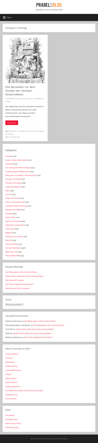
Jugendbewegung (13, 187)
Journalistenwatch (13, 370)
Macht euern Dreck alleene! (17, 288)
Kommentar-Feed (13, 423)
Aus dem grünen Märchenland (17, 168)
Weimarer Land (11, 252)
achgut (8, 374)
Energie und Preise (13, 179)
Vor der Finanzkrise (13, 248)
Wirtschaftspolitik (12, 256)
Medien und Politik (12, 210)
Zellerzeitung (11, 366)
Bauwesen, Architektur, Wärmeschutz (22, 131)
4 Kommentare (14, 137)
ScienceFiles (10, 399)
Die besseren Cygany (14, 280)
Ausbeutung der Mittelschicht (17, 172)
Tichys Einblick (11, 354)
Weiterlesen (11, 123)
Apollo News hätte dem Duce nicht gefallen (24, 276)
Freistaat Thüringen (13, 183)
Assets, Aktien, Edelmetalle (16, 160)
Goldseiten (10, 362)
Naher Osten (10, 217)
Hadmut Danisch (12, 386)
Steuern (8, 240)
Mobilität (8, 214)
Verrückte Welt (11, 244)
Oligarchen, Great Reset (15, 225)
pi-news (8, 358)
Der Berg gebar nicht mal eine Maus (21, 272)
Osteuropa (9, 229)
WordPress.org (11, 427)
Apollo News (11, 378)
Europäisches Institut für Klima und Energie (24, 390)
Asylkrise (9, 164)
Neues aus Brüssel (13, 221)
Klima (7, 191)
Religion (8, 233)
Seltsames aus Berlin (14, 236)
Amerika (8, 156)
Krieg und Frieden (12, 198)
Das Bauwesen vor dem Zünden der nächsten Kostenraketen (20, 90)
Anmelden (10, 415)
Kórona (8, 194)
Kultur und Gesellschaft (15, 202)
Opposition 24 (11, 395)
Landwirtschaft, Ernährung (16, 206)
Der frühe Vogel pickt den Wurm (19, 284)
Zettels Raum (11, 382)
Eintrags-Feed (11, 419)
